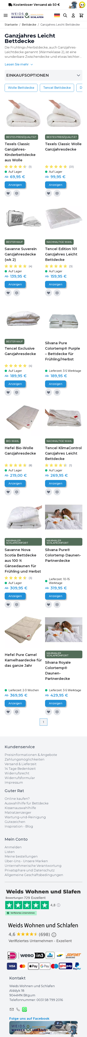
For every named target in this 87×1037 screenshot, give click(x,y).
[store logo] (27, 15)
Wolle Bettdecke (21, 88)
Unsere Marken (35, 861)
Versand (11, 764)
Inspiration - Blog (19, 826)
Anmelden (13, 847)
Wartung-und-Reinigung (25, 817)
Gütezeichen (15, 822)
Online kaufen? (17, 799)
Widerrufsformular (20, 778)
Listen (10, 852)
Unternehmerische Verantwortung (33, 866)
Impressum (14, 782)
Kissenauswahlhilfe (20, 808)
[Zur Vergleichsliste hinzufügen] (16, 193)
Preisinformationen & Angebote (31, 755)
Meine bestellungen (21, 856)
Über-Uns (12, 861)
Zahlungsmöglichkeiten (24, 759)
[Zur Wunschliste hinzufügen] (8, 193)
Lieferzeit (29, 764)
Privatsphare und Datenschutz (30, 870)
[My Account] (73, 15)
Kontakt (17, 978)
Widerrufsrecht (17, 773)
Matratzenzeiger (18, 812)
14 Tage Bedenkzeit (20, 769)
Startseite (11, 24)
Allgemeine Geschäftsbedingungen (34, 875)
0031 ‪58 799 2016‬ (50, 1000)
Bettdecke (29, 24)
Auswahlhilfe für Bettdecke (27, 803)
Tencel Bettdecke (57, 88)
